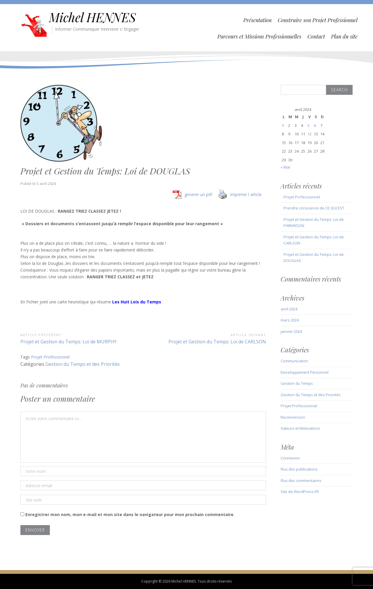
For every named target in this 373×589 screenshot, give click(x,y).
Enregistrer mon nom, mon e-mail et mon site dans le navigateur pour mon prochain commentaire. (130, 514)
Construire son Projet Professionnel (318, 20)
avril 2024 (289, 309)
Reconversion (293, 417)
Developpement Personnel (304, 372)
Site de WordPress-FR (300, 491)
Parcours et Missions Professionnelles (259, 36)
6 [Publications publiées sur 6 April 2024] (315, 125)
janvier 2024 (291, 331)
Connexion (290, 458)
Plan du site (344, 36)
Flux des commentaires (301, 480)
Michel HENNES (92, 17)
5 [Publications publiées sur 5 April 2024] (308, 125)
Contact (316, 36)
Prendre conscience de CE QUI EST (314, 208)
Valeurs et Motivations (300, 428)
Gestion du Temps (297, 383)
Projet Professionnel (50, 357)
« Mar (286, 167)
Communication (294, 360)
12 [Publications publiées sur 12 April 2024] (309, 134)
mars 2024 (290, 320)
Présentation (257, 20)
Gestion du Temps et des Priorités (82, 364)
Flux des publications (299, 469)
